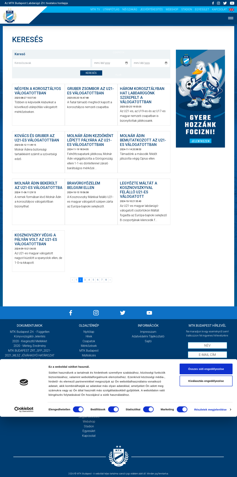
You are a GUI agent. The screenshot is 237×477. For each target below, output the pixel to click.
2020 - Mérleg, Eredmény (30, 346)
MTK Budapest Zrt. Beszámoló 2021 (29, 369)
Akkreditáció (118, 108)
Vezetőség (89, 365)
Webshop (172, 9)
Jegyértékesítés (151, 9)
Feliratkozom (207, 370)
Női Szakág (129, 9)
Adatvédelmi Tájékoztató (148, 336)
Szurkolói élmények (118, 97)
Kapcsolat (219, 9)
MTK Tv (95, 9)
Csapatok (118, 52)
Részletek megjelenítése (210, 469)
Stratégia (89, 360)
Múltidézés (89, 355)
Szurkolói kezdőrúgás (89, 383)
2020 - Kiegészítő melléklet (29, 341)
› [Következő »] (110, 279)
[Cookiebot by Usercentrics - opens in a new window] (24, 470)
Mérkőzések (118, 63)
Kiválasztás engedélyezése (206, 441)
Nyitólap (118, 29)
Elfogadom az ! (209, 362)
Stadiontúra (88, 388)
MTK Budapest (89, 350)
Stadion (186, 9)
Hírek (118, 41)
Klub (118, 74)
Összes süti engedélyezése (206, 428)
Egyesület (202, 9)
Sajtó (89, 393)
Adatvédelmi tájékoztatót (217, 362)
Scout (89, 398)
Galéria (118, 86)
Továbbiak (30, 385)
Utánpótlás (111, 9)
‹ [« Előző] (72, 279)
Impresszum (148, 332)
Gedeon (89, 369)
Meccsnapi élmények (89, 379)
